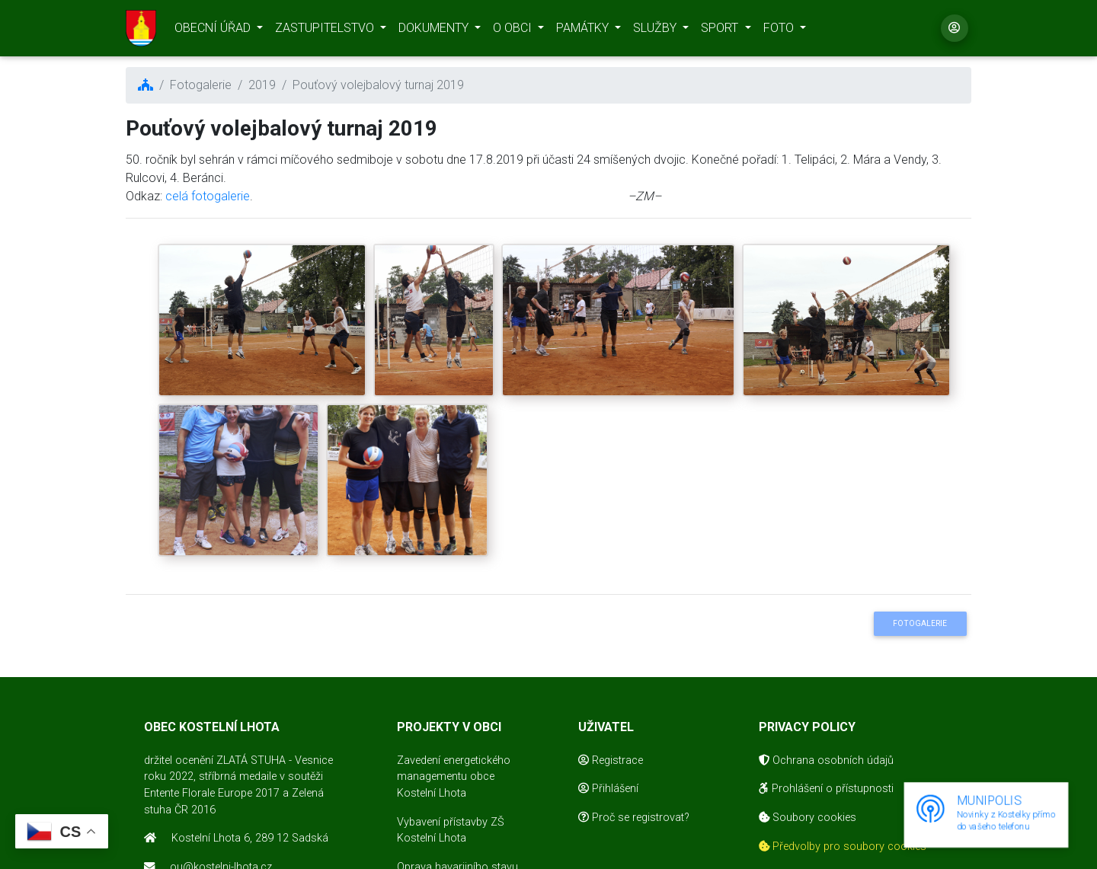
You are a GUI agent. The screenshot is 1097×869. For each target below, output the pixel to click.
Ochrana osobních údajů (826, 760)
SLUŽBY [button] (656, 31)
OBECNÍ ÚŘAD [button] (214, 31)
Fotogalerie (920, 623)
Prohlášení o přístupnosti (826, 788)
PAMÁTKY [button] (584, 31)
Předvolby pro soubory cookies (842, 846)
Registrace (610, 760)
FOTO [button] (780, 31)
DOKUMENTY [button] (435, 31)
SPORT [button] (721, 31)
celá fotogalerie (207, 196)
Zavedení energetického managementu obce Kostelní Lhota (453, 777)
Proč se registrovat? (633, 817)
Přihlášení (608, 788)
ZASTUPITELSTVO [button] (326, 31)
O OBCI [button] (514, 31)
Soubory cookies (807, 817)
